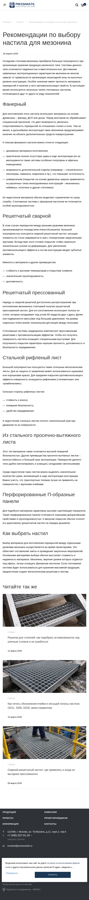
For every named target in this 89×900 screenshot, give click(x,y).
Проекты (8, 818)
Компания (50, 812)
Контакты (50, 824)
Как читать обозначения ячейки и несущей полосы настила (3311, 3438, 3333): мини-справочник (44, 705)
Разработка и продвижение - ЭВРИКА (21, 889)
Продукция (9, 812)
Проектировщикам (56, 818)
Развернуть (12, 873)
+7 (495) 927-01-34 (18, 835)
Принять (53, 875)
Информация (10, 824)
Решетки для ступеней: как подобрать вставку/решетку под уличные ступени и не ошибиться (43, 639)
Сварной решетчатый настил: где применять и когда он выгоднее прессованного (41, 772)
